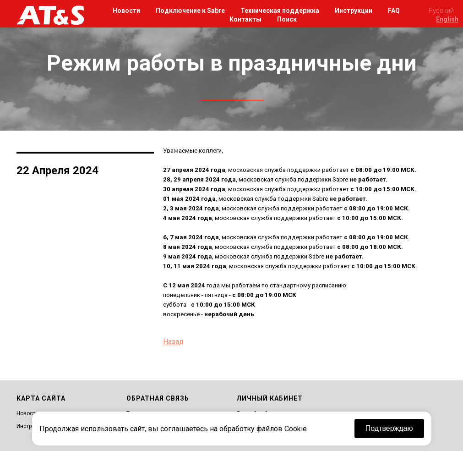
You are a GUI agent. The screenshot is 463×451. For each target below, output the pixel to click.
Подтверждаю (389, 428)
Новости (126, 10)
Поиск (287, 19)
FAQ (394, 10)
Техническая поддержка (279, 10)
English (447, 19)
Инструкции (353, 10)
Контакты (245, 19)
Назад (173, 341)
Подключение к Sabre (190, 10)
